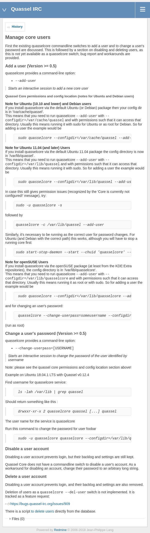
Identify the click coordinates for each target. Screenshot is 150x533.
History (17, 26)
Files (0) (18, 519)
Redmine (60, 530)
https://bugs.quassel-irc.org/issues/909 (40, 504)
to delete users (42, 511)
